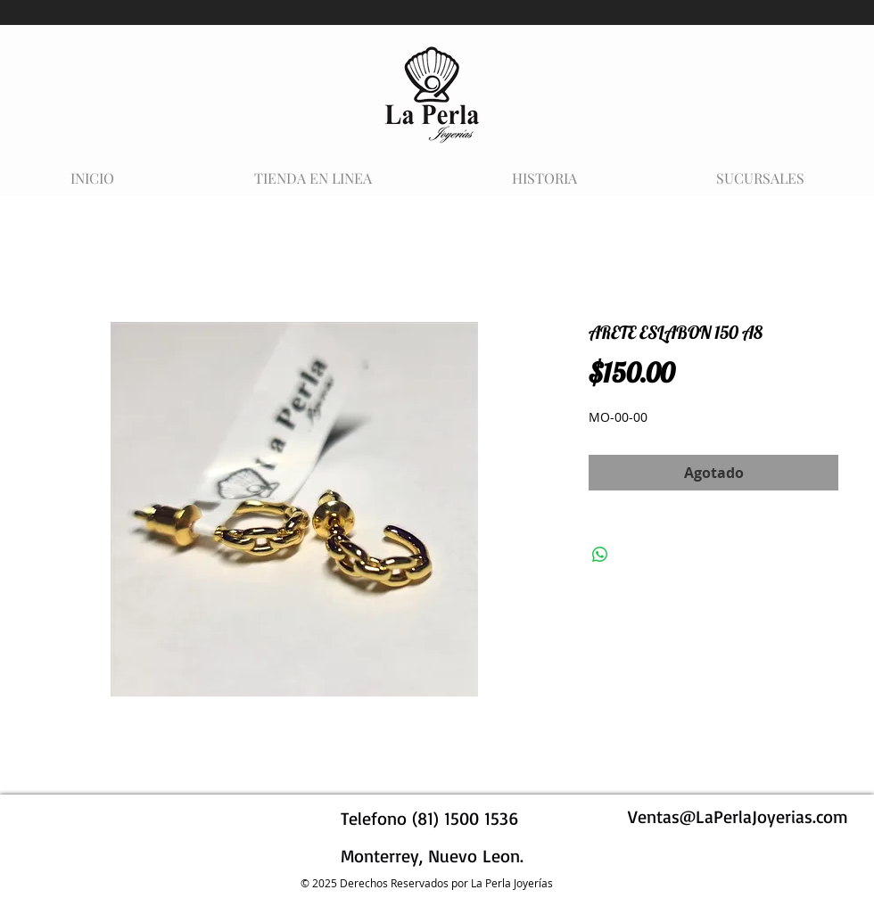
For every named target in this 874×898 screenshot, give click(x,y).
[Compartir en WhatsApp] (600, 554)
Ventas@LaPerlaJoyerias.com (738, 816)
